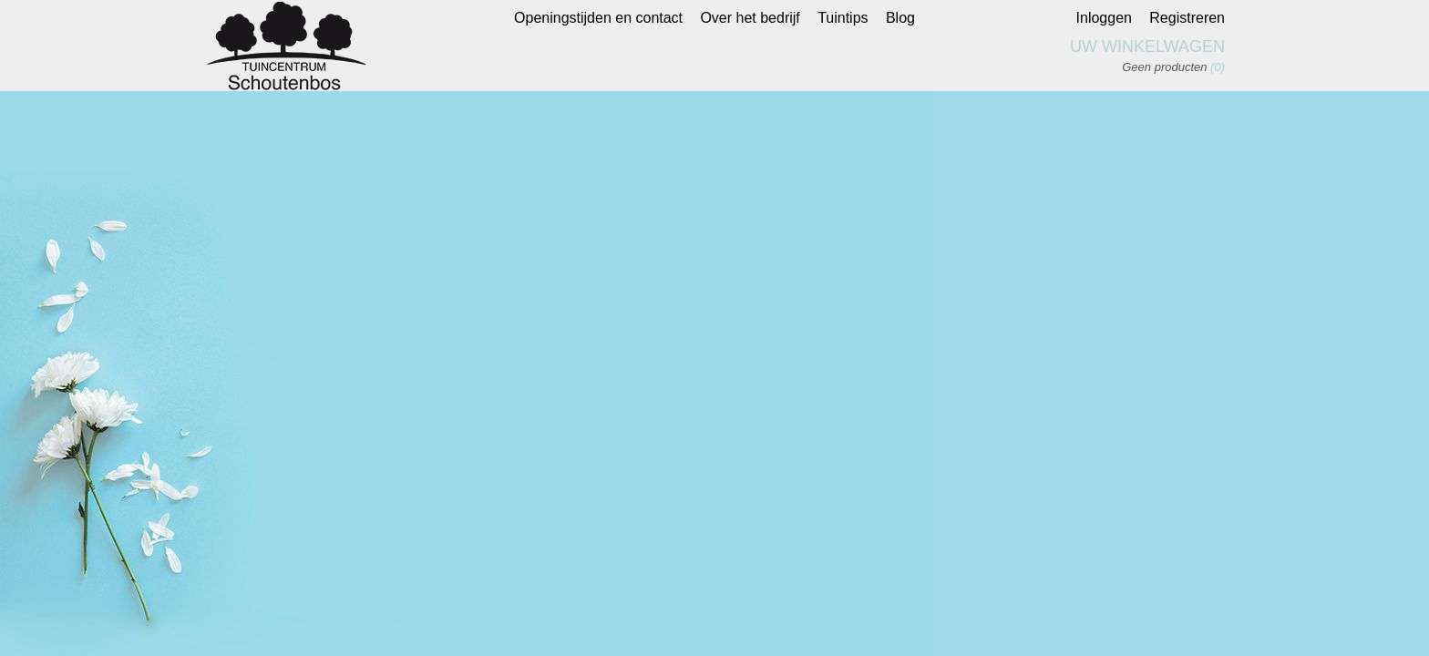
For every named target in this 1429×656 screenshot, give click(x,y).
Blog (900, 18)
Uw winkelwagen (1147, 46)
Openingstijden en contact (598, 18)
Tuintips (842, 18)
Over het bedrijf (749, 18)
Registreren (1187, 18)
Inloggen (1104, 18)
